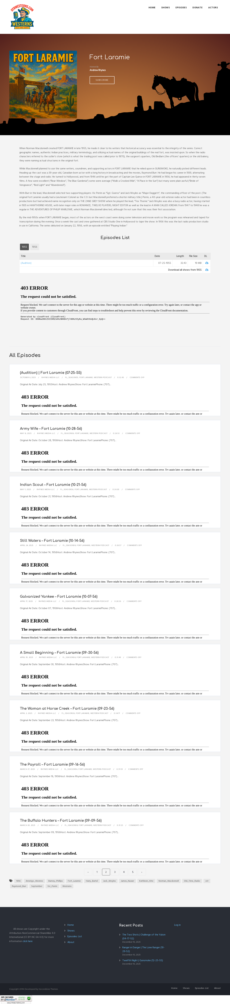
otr (206, 881)
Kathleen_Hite (146, 881)
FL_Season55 (71, 377)
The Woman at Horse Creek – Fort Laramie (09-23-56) (67, 709)
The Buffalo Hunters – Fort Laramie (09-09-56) (61, 821)
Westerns (66, 886)
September (36, 886)
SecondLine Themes (48, 989)
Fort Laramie (86, 377)
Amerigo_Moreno (34, 881)
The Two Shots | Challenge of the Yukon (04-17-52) (143, 937)
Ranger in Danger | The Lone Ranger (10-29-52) (143, 949)
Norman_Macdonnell (169, 881)
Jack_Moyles (109, 881)
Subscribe (102, 80)
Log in (177, 925)
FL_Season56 (67, 433)
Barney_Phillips (55, 881)
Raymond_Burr (19, 886)
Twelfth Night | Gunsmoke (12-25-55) (142, 960)
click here (28, 941)
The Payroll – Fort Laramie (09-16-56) (52, 764)
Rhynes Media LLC (50, 377)
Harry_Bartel (92, 881)
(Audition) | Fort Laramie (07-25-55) (50, 373)
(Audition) (26, 263)
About (70, 942)
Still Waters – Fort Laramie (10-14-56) (52, 541)
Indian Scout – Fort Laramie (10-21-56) (53, 485)
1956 (18, 881)
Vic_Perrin (52, 886)
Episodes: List (74, 936)
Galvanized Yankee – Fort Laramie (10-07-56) (58, 597)
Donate (197, 7)
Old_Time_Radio (192, 881)
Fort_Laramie (74, 881)
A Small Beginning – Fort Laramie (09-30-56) (59, 653)
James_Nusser (127, 881)
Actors (213, 7)
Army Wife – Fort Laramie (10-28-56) (51, 429)
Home (152, 7)
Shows (165, 7)
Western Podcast (103, 377)
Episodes (181, 7)
